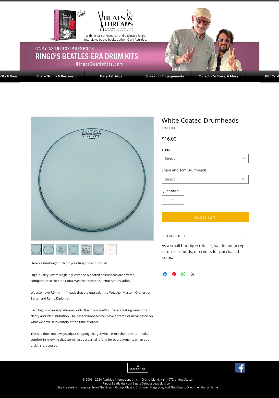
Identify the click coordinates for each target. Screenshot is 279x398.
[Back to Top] (137, 368)
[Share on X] (193, 274)
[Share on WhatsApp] (183, 274)
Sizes (166, 149)
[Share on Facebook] (165, 274)
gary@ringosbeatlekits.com (153, 383)
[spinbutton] (173, 200)
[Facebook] (240, 368)
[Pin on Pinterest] (174, 274)
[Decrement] (165, 200)
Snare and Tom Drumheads (184, 170)
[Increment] (180, 200)
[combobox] (205, 158)
